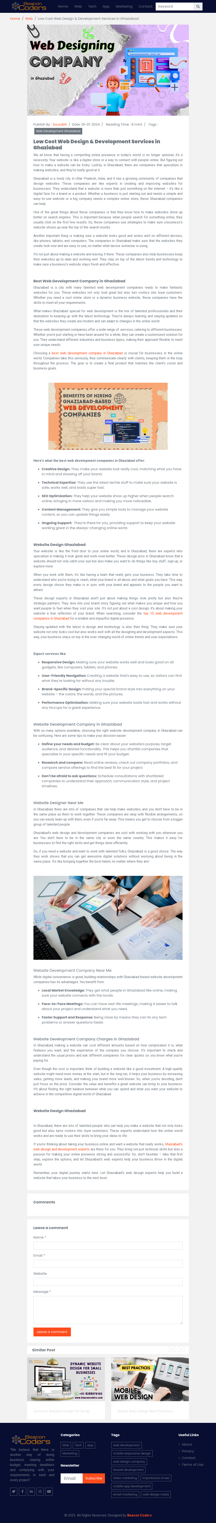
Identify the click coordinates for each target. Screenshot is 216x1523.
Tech (92, 6)
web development (126, 1445)
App (106, 6)
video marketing (125, 1478)
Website (40, 1273)
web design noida (156, 1494)
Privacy (186, 1451)
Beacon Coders (139, 1515)
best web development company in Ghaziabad (87, 353)
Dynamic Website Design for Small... (61, 1411)
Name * (39, 1237)
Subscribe (93, 1478)
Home (63, 6)
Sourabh (60, 124)
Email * (39, 1255)
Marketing (124, 6)
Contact (145, 6)
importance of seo (156, 1478)
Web (78, 6)
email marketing (125, 1494)
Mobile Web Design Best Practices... (145, 1411)
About (185, 1444)
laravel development (128, 1470)
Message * (42, 1291)
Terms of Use (191, 1464)
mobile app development (132, 1486)
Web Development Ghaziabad (58, 131)
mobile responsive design (132, 1453)
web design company (129, 1461)
